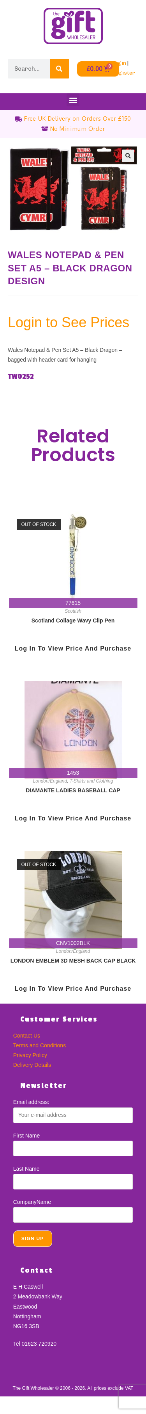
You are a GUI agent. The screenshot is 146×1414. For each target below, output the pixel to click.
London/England (50, 781)
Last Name (26, 1169)
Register (123, 73)
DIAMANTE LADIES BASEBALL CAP (73, 790)
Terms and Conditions (39, 1045)
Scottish (73, 611)
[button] (73, 99)
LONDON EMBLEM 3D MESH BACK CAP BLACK (73, 961)
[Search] (59, 68)
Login (118, 63)
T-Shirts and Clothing (91, 781)
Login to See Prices (68, 322)
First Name (26, 1135)
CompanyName (32, 1202)
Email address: (31, 1102)
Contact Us (26, 1035)
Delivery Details (32, 1065)
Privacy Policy (30, 1055)
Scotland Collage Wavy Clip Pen (73, 620)
